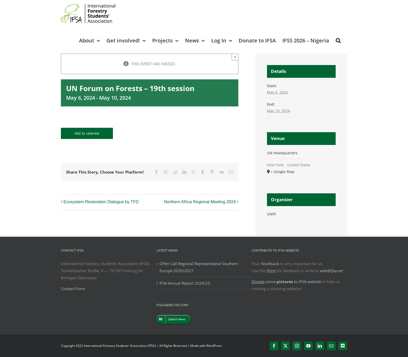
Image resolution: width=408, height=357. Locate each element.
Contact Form (73, 288)
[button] (338, 40)
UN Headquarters (282, 152)
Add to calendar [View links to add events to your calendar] (87, 133)
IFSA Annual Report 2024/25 (185, 283)
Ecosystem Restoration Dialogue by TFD (101, 202)
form (271, 270)
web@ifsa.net (331, 270)
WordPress (214, 345)
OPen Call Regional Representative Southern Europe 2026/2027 (199, 267)
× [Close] (235, 57)
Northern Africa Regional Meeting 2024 (200, 202)
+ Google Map (283, 171)
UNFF (271, 214)
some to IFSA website (286, 281)
